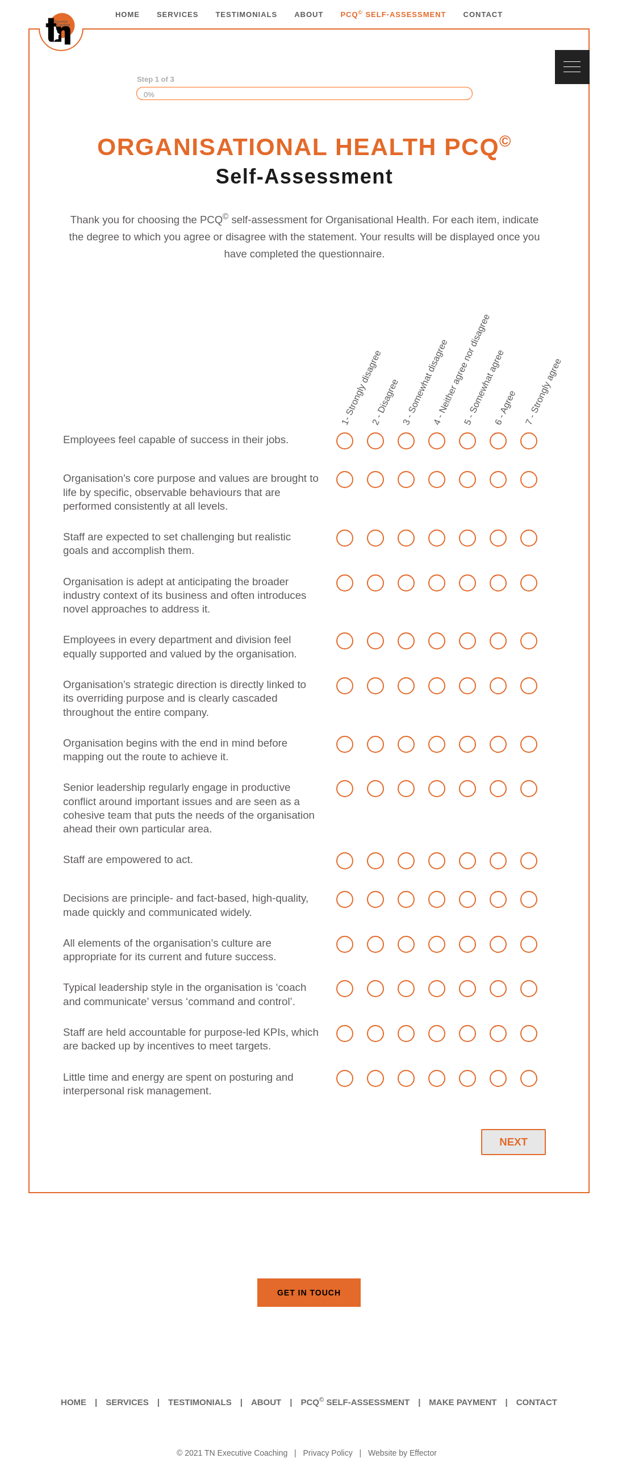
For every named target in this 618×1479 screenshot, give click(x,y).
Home (73, 1402)
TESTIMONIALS (246, 14)
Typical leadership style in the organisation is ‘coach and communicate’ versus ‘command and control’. (184, 994)
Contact (536, 1402)
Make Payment (462, 1402)
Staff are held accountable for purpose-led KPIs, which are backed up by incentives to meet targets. (191, 1039)
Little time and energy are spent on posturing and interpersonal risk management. (178, 1084)
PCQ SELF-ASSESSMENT (393, 14)
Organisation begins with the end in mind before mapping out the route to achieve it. (175, 750)
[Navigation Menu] (572, 67)
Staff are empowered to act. (128, 859)
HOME (127, 14)
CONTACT (483, 14)
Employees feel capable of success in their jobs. (176, 439)
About (266, 1402)
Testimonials (200, 1402)
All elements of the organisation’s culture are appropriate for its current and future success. (169, 950)
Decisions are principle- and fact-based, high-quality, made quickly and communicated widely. (185, 905)
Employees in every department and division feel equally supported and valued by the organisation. (180, 646)
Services (127, 1402)
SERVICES (178, 14)
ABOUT (308, 14)
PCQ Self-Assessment (355, 1401)
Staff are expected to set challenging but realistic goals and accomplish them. (177, 543)
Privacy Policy (328, 1452)
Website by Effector (402, 1452)
